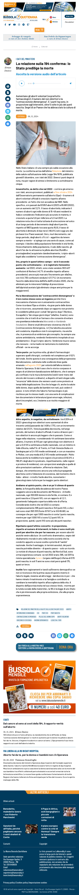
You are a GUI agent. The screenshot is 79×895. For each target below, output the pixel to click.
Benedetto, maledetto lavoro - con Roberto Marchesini (12, 813)
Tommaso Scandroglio (25, 760)
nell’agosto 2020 (33, 365)
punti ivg (45, 613)
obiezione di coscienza (24, 620)
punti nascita (55, 613)
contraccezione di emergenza (26, 617)
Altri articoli (39, 792)
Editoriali (44, 47)
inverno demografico (41, 620)
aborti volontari (63, 617)
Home (35, 47)
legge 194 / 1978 (56, 620)
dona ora (69, 16)
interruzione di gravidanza (25, 613)
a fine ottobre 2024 (63, 192)
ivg (38, 613)
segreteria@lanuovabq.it (13, 872)
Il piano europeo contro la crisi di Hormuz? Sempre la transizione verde (50, 831)
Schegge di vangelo (21, 36)
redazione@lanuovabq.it (13, 870)
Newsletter (69, 22)
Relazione (57, 171)
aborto (68, 609)
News (54, 17)
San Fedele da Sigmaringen (57, 36)
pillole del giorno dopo (47, 617)
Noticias (55, 22)
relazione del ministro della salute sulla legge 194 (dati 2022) (42, 609)
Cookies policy (22, 882)
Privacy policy (9, 882)
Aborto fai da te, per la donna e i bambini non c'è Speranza (35, 754)
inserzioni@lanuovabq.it (13, 875)
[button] (39, 30)
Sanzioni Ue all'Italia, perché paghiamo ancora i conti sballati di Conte (12, 831)
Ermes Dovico (7, 69)
